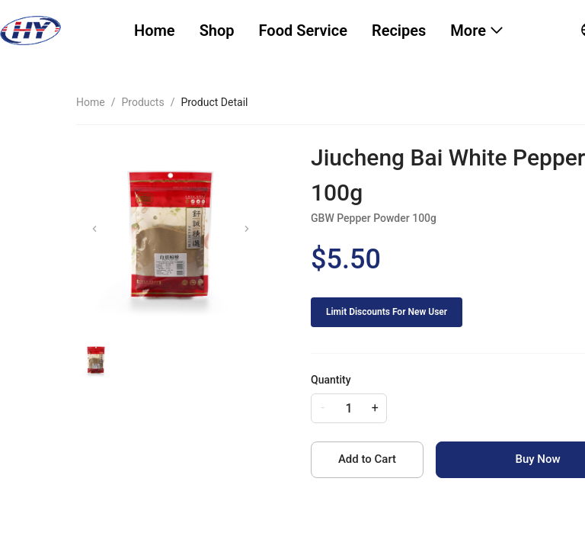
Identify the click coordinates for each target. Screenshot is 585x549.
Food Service (303, 30)
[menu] (338, 30)
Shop (217, 30)
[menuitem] (154, 31)
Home (154, 30)
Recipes (399, 30)
